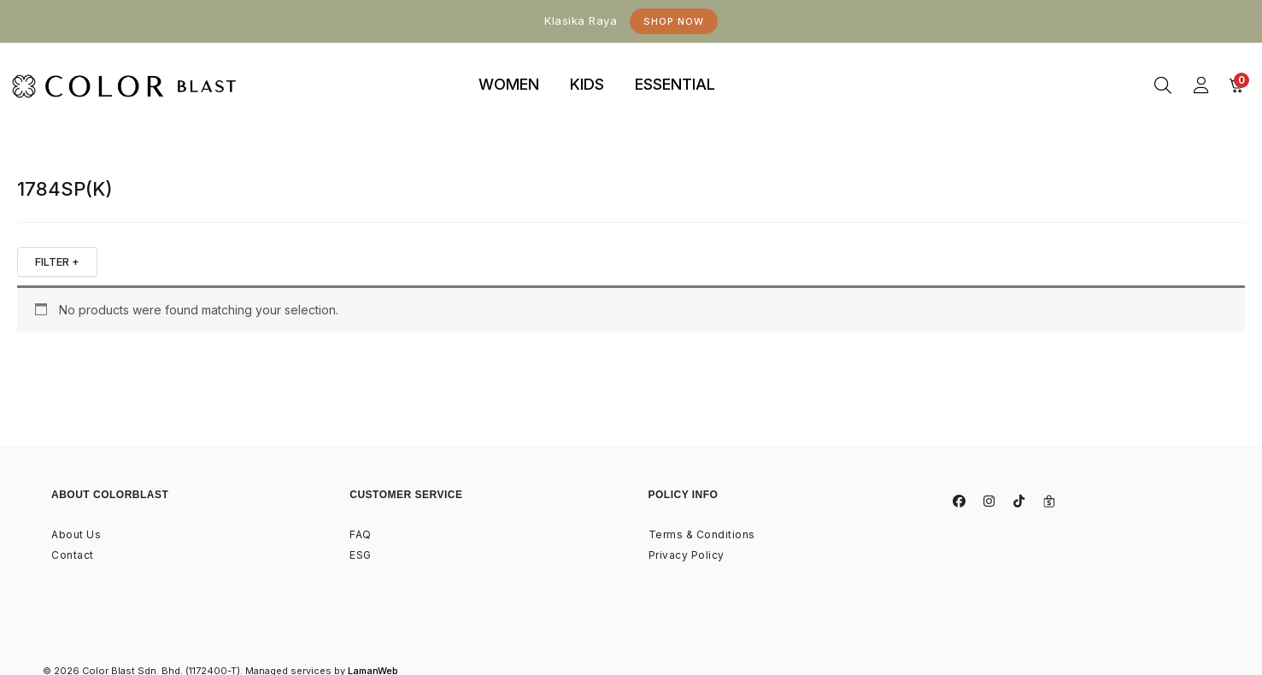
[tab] (509, 85)
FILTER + (57, 261)
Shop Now (673, 21)
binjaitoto (761, 65)
